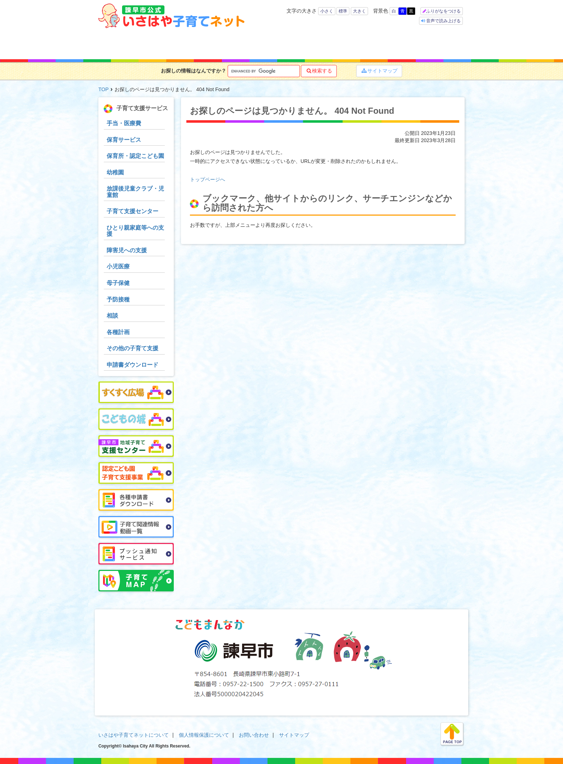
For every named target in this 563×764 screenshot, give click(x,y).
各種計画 (118, 332)
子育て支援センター (132, 211)
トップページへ (207, 179)
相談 (112, 316)
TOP (103, 89)
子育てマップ (348, 44)
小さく (326, 11)
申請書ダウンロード (132, 365)
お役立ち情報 (303, 44)
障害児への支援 (127, 250)
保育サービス (124, 140)
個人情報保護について (204, 735)
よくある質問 (441, 44)
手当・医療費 (124, 123)
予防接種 (118, 299)
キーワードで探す (204, 44)
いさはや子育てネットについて (133, 735)
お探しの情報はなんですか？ (193, 71)
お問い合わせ (254, 735)
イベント (394, 44)
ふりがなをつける (443, 11)
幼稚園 (115, 172)
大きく (359, 11)
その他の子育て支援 (132, 348)
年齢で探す (158, 44)
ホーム (118, 44)
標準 (343, 11)
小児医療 (118, 266)
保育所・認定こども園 (135, 156)
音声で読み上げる (443, 20)
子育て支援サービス (255, 44)
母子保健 (118, 283)
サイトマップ (379, 71)
